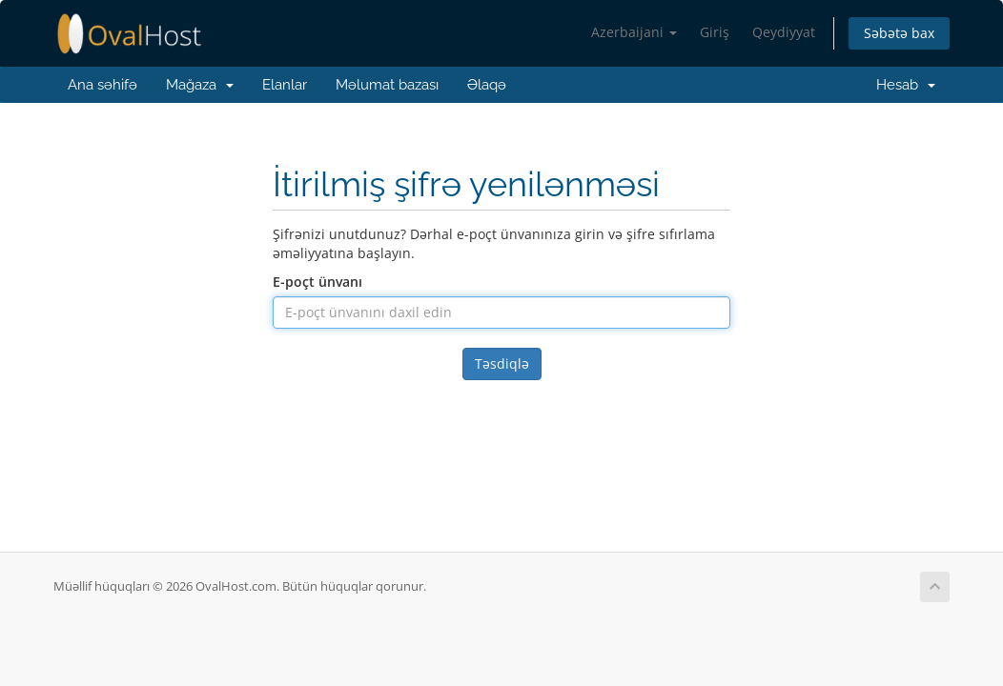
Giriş (714, 32)
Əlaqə (486, 84)
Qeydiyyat (783, 32)
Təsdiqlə (502, 363)
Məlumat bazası (387, 84)
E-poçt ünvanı (317, 281)
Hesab (902, 84)
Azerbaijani (634, 32)
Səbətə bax (899, 33)
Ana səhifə (102, 84)
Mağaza (200, 84)
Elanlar (284, 84)
